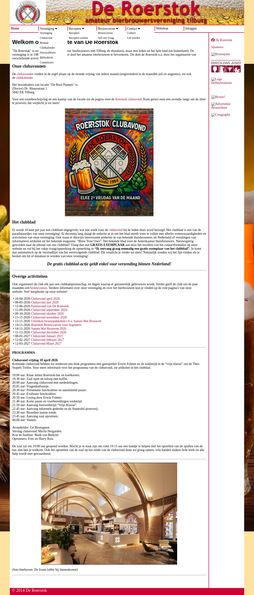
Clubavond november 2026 (49, 317)
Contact (132, 28)
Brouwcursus (106, 28)
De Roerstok (221, 40)
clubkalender (24, 77)
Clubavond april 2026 (45, 298)
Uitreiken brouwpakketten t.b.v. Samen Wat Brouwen (66, 321)
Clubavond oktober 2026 (47, 313)
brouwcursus (38, 288)
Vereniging (47, 28)
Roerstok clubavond (128, 99)
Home (15, 28)
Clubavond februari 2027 (47, 340)
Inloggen (191, 28)
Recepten (75, 28)
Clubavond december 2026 (49, 332)
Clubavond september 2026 (49, 310)
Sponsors (217, 47)
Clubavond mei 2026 (45, 302)
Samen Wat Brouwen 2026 (48, 328)
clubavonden (25, 74)
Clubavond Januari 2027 (47, 336)
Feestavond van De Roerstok (50, 306)
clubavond (115, 230)
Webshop (162, 28)
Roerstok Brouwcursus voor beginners (56, 325)
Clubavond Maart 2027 (46, 343)
